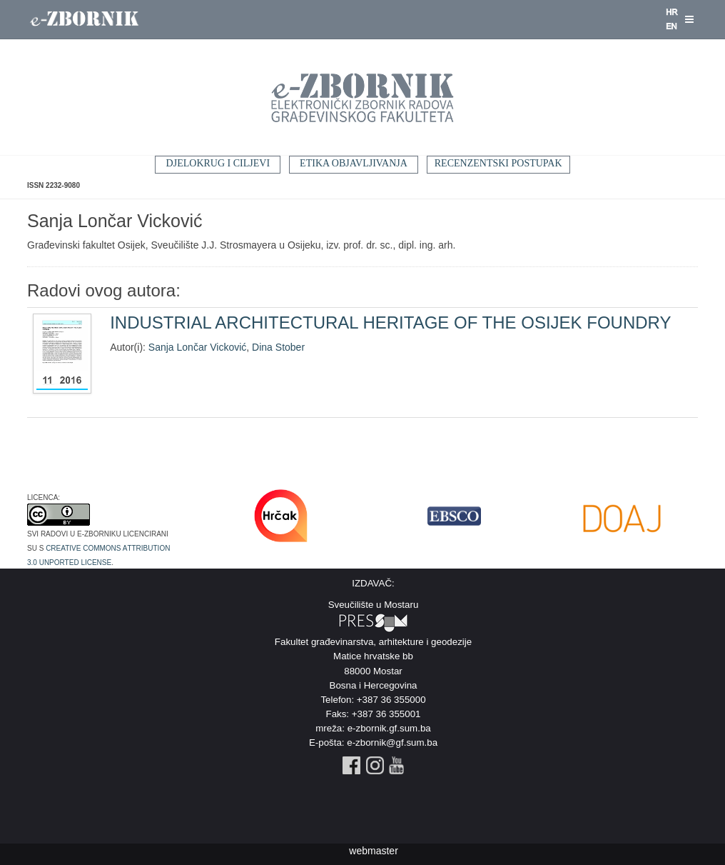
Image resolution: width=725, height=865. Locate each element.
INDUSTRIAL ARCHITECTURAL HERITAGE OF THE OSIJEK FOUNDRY (390, 322)
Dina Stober (278, 347)
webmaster (373, 850)
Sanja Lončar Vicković (197, 347)
